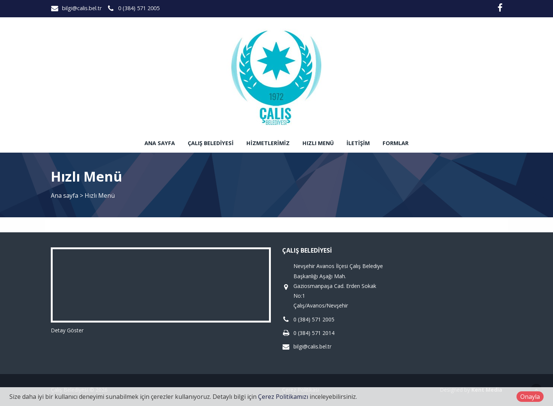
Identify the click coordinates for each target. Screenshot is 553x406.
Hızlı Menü (318, 143)
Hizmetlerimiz (268, 143)
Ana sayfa (159, 143)
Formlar (396, 143)
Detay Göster (67, 330)
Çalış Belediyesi (211, 143)
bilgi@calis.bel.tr (82, 8)
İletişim (358, 143)
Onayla (530, 396)
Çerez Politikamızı (283, 396)
